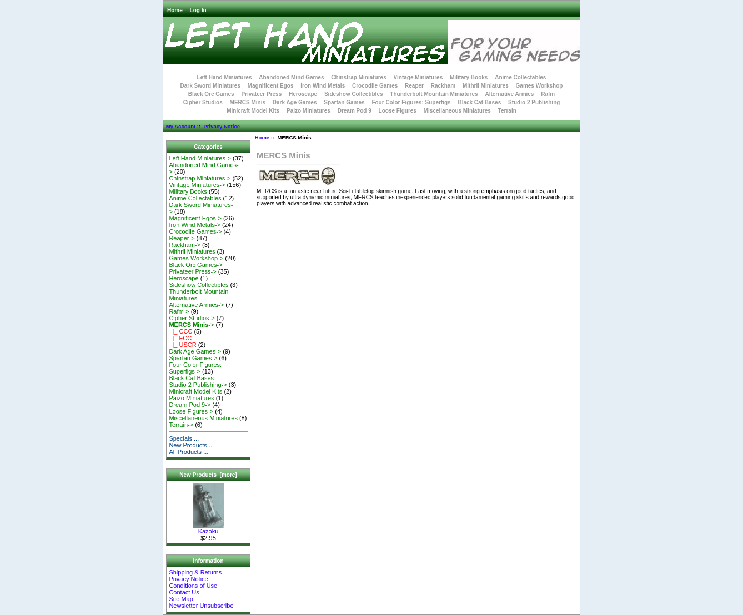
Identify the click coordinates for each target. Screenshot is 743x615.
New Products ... (191, 445)
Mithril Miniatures (486, 86)
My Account (180, 126)
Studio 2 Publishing (534, 102)
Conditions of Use (193, 585)
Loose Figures (397, 111)
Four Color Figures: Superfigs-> (195, 368)
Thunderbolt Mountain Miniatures (434, 94)
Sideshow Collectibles (353, 94)
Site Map (181, 599)
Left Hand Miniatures (224, 77)
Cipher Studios (203, 102)
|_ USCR (182, 344)
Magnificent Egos (271, 86)
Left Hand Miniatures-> (200, 158)
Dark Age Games (295, 102)
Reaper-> (181, 238)
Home (175, 10)
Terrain (507, 111)
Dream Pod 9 (355, 111)
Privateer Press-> (192, 271)
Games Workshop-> (196, 258)
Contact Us (184, 592)
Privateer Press (261, 94)
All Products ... (188, 451)
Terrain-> (181, 424)
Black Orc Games (211, 94)
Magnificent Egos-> (195, 218)
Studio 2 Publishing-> (198, 384)
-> (191, 324)
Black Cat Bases (479, 102)
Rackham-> (184, 244)
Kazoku (208, 528)
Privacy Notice (221, 126)
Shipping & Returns (195, 572)
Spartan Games (344, 102)
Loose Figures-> (191, 411)
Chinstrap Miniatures (358, 77)
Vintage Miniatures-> (197, 185)
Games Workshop (539, 86)
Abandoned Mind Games (291, 77)
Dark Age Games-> (195, 351)
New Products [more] (208, 475)
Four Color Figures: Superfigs (411, 102)
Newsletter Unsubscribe (201, 605)
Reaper (414, 86)
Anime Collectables (520, 77)
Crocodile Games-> (195, 231)
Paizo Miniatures (308, 111)
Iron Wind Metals (322, 86)
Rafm (548, 94)
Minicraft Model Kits (253, 111)
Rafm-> (179, 311)
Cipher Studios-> (191, 318)
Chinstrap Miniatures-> (199, 178)
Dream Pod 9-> (189, 404)
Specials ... (184, 438)
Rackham (443, 86)
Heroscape (303, 94)
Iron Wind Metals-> (194, 224)
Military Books (469, 77)
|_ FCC (180, 338)
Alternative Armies (509, 94)
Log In (198, 10)
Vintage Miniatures (418, 77)
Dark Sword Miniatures (210, 86)
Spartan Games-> (193, 358)
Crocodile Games (375, 86)
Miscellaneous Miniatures (457, 111)
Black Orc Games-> (195, 264)
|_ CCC (180, 331)
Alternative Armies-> (196, 304)
